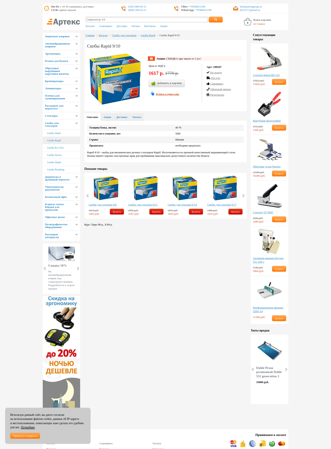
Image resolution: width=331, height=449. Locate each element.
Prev (45, 268)
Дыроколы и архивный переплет (57, 178)
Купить (117, 211)
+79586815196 (196, 6)
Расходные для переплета (54, 107)
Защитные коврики (57, 36)
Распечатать (217, 94)
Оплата (136, 26)
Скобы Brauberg (55, 169)
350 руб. (215, 78)
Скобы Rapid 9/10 (170, 35)
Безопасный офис (56, 196)
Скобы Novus (54, 155)
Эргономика (52, 53)
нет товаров (259, 23)
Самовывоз (105, 26)
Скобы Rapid (54, 140)
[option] (106, 195)
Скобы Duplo (54, 162)
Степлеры (51, 115)
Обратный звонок (220, 89)
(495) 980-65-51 (137, 6)
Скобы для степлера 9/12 (142, 204)
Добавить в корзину (166, 83)
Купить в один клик (167, 94)
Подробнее (28, 427)
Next (77, 268)
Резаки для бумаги (56, 61)
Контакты (150, 26)
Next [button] (243, 195)
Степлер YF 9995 (263, 212)
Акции (164, 26)
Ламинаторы (53, 88)
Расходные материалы (52, 236)
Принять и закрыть (25, 435)
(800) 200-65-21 (137, 10)
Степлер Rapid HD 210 (266, 75)
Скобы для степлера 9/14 (182, 204)
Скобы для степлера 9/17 (222, 204)
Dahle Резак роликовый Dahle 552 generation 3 (269, 372)
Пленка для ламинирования (55, 97)
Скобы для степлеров (52, 124)
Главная (89, 35)
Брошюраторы (54, 81)
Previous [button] (87, 195)
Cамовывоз (216, 83)
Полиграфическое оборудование (56, 226)
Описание (92, 117)
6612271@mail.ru (250, 10)
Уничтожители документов (54, 188)
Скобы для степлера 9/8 (102, 204)
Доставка (121, 26)
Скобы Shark (54, 133)
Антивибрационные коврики (57, 45)
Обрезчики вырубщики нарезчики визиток (57, 71)
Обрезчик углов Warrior (267, 166)
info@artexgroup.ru (251, 6)
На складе (216, 72)
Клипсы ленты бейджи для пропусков (54, 207)
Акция (107, 117)
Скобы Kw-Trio (55, 147)
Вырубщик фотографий (267, 120)
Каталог (90, 26)
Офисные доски (55, 217)
